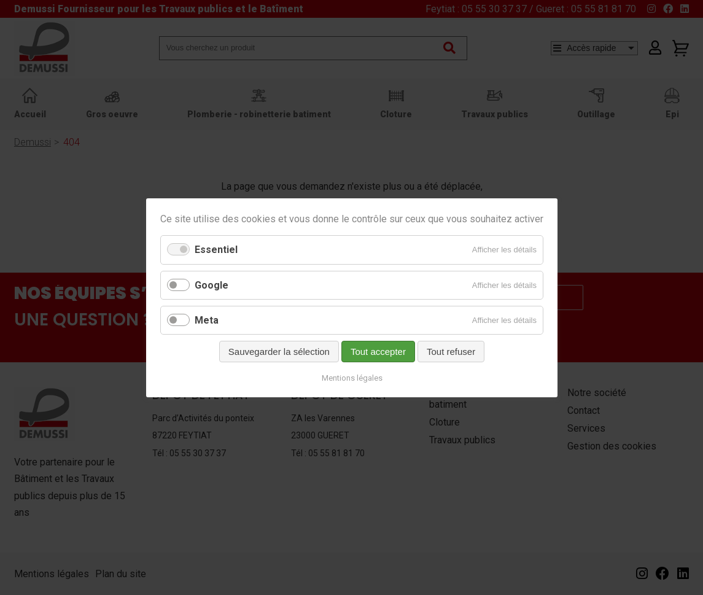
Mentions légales (351, 377)
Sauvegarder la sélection (278, 351)
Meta (207, 319)
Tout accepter (377, 351)
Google (211, 284)
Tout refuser (450, 351)
